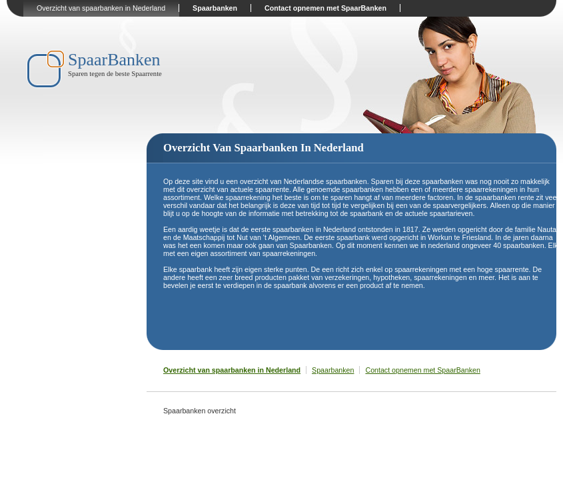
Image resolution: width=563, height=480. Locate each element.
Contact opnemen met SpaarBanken (325, 8)
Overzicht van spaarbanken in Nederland (101, 8)
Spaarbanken (215, 8)
